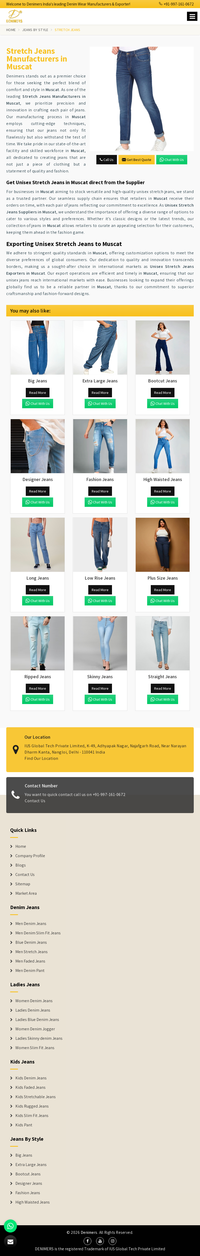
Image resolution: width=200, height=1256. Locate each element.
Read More (37, 392)
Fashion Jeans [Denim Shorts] (27, 1193)
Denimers (89, 1232)
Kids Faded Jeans (30, 1087)
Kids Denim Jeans (31, 1078)
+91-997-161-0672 (176, 4)
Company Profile (30, 856)
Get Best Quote (136, 159)
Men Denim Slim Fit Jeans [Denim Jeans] (38, 933)
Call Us (107, 159)
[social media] (87, 1241)
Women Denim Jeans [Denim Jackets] (34, 1001)
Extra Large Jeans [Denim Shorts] (31, 1165)
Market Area (26, 893)
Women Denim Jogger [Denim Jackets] (35, 1029)
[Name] (192, 16)
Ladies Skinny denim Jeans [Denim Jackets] (39, 1038)
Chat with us (172, 159)
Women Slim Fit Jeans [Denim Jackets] (34, 1048)
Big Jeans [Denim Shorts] (23, 1155)
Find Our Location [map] (41, 754)
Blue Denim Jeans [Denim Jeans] (31, 942)
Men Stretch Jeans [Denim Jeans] (31, 952)
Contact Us (35, 805)
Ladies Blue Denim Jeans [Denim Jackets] (37, 1020)
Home (11, 29)
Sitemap (22, 884)
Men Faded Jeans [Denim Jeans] (30, 961)
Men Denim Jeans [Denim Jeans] (30, 924)
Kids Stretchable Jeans (35, 1097)
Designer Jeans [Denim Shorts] (28, 1183)
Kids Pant (23, 1125)
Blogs (20, 865)
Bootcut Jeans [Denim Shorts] (28, 1174)
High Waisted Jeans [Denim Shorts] (32, 1202)
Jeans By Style (35, 29)
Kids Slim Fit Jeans (31, 1116)
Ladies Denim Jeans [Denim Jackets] (32, 1010)
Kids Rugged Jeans (32, 1106)
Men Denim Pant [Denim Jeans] (30, 971)
